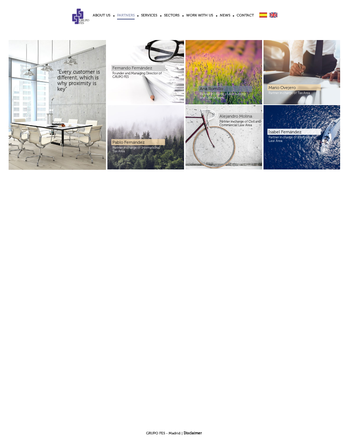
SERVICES (149, 15)
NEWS (225, 15)
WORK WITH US (199, 15)
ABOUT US (101, 15)
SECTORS (171, 15)
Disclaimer (193, 433)
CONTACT (245, 15)
